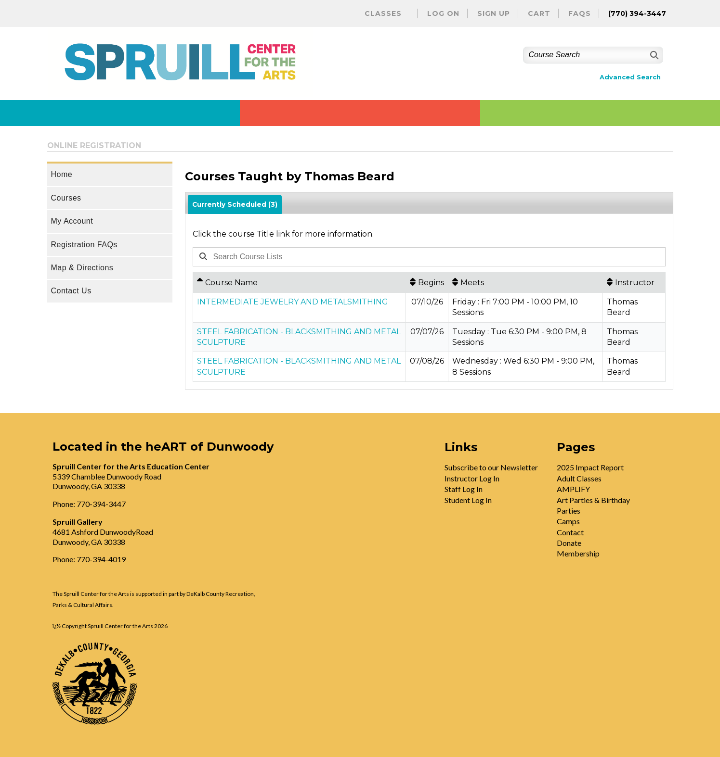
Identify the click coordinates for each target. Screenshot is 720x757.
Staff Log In (464, 488)
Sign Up (493, 13)
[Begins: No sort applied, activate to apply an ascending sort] (427, 282)
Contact (570, 532)
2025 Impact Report (590, 467)
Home (62, 174)
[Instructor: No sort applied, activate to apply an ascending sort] (634, 282)
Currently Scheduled (234, 204)
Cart (539, 13)
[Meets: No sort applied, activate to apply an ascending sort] (525, 282)
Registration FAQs (84, 244)
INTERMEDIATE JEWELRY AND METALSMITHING (292, 301)
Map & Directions (82, 268)
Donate (569, 542)
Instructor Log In (472, 478)
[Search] (653, 55)
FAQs (579, 13)
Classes (383, 13)
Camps (568, 521)
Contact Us (71, 291)
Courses (66, 198)
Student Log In (468, 500)
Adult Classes (579, 478)
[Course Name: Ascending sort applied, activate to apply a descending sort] (299, 282)
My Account (72, 221)
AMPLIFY (573, 488)
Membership (578, 553)
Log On (443, 13)
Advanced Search (630, 77)
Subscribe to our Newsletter (491, 467)
